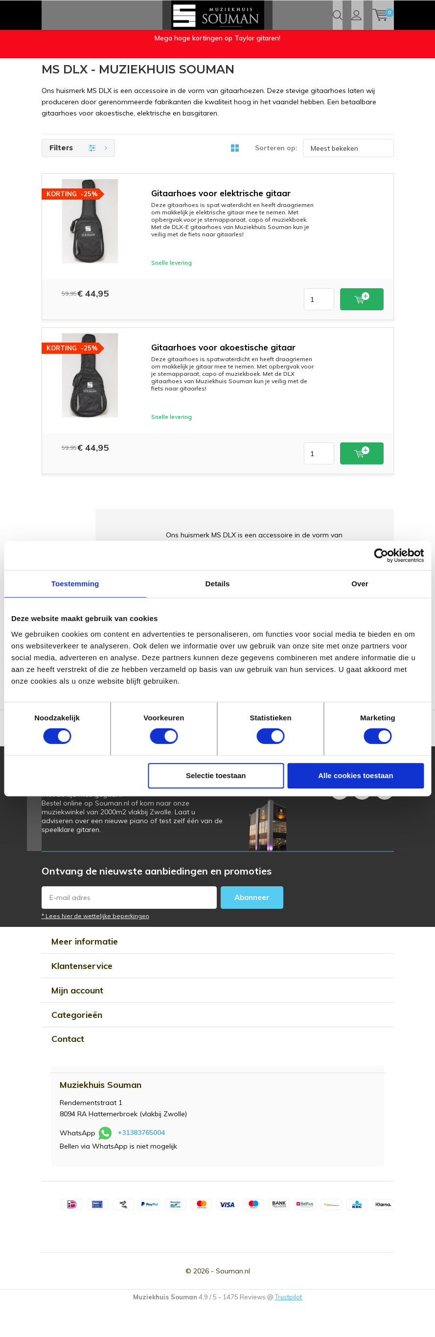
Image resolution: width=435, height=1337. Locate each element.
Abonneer (252, 929)
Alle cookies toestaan (355, 775)
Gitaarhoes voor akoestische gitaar (223, 379)
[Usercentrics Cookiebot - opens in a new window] (381, 555)
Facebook (339, 819)
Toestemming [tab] (75, 583)
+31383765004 (141, 1164)
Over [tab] (359, 583)
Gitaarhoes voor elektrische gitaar (221, 225)
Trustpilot (288, 1328)
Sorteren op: (276, 179)
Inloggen (356, 44)
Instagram (362, 819)
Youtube (384, 819)
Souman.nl (233, 1302)
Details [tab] (218, 583)
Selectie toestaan (216, 775)
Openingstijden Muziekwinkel (86, 75)
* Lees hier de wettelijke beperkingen (95, 947)
